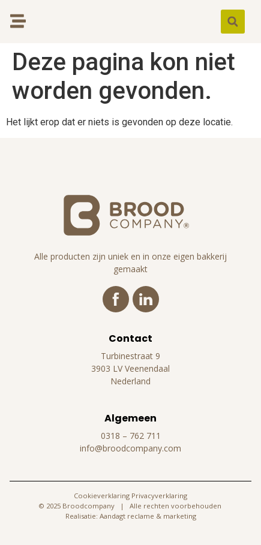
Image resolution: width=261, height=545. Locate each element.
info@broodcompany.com (130, 448)
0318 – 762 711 (131, 435)
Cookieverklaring (102, 495)
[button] (233, 22)
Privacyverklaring (159, 495)
